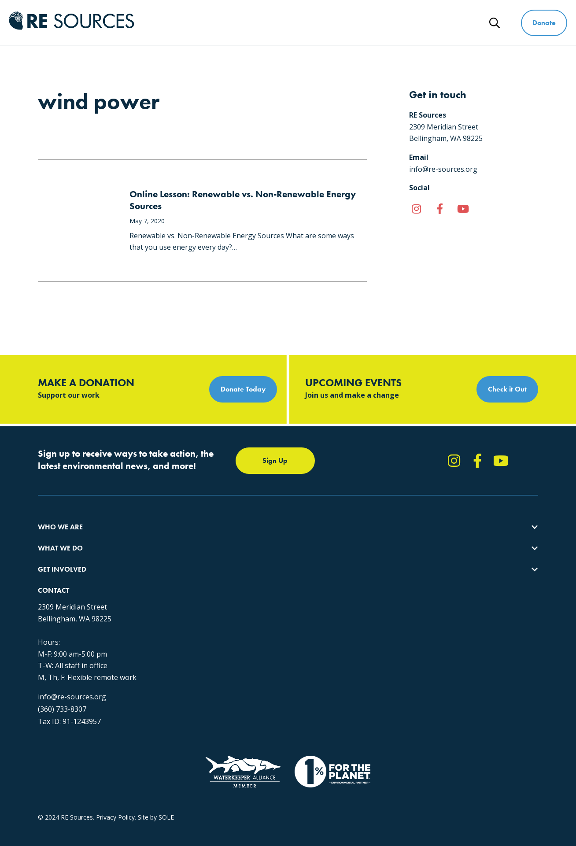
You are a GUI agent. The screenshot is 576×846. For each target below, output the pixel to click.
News (458, 22)
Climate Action (171, 554)
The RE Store (169, 602)
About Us (51, 538)
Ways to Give (401, 22)
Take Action (291, 538)
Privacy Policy (115, 768)
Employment (56, 586)
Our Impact (54, 554)
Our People (54, 570)
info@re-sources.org (437, 626)
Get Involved (332, 22)
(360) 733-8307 (427, 638)
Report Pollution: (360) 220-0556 (320, 554)
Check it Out (507, 389)
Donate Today (243, 389)
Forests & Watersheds (182, 586)
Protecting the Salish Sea (186, 538)
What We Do (264, 22)
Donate (544, 22)
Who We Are (197, 22)
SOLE (166, 768)
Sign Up (275, 460)
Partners (50, 602)
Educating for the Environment (194, 570)
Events (283, 586)
